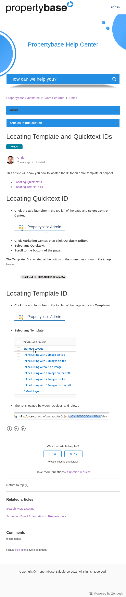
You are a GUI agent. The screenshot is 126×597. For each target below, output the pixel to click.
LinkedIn (23, 431)
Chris (20, 157)
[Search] (63, 79)
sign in (19, 549)
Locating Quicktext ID (28, 182)
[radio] (52, 454)
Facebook (9, 431)
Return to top (17, 485)
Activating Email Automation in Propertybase (36, 516)
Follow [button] (14, 146)
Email (73, 98)
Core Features (54, 98)
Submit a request (78, 472)
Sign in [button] (115, 7)
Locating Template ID (28, 187)
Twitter (16, 431)
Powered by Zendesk (108, 593)
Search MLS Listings (20, 508)
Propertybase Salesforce (23, 98)
